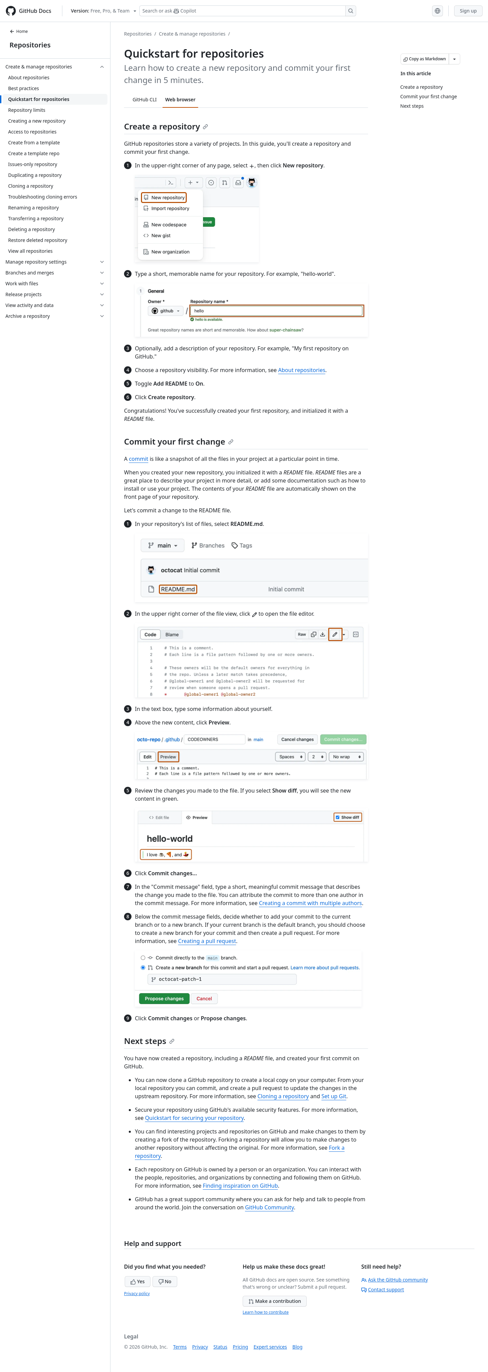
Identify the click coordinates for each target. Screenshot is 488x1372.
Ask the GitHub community (394, 1279)
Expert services (270, 1347)
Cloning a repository (283, 1096)
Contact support (382, 1289)
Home (18, 31)
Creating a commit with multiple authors (310, 903)
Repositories (29, 44)
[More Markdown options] (454, 59)
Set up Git (333, 1096)
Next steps (149, 1040)
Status (220, 1347)
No (164, 1281)
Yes (137, 1281)
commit (138, 459)
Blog (297, 1347)
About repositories (301, 370)
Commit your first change (178, 441)
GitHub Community (269, 1207)
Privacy (200, 1347)
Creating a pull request (207, 941)
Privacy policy (137, 1293)
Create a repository (166, 126)
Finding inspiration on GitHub (240, 1185)
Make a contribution (274, 1301)
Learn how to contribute (266, 1312)
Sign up (468, 10)
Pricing (240, 1347)
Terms (180, 1347)
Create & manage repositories (192, 33)
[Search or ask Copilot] (247, 10)
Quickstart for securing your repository (194, 1118)
